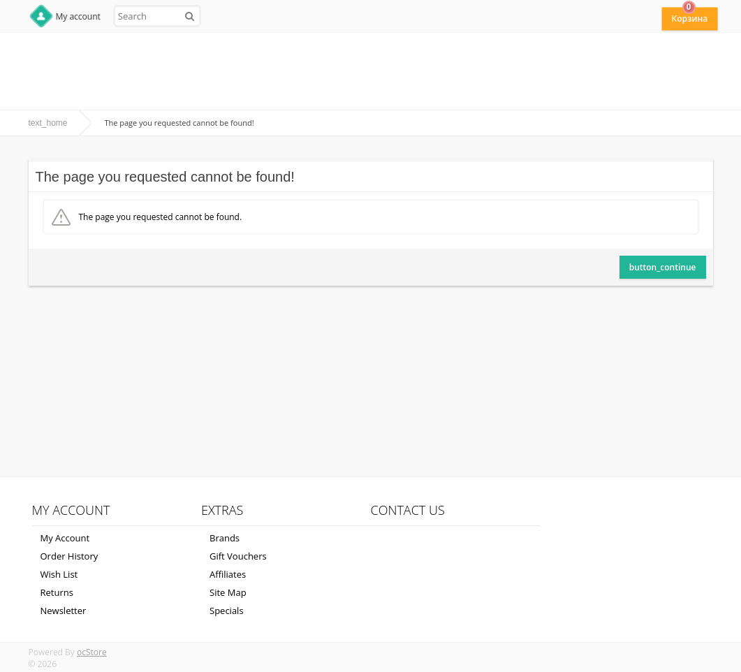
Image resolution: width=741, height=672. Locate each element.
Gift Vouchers (238, 556)
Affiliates (228, 574)
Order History (69, 556)
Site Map (228, 592)
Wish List (59, 574)
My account (78, 16)
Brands (225, 538)
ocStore (92, 652)
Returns (57, 592)
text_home (48, 123)
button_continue (662, 267)
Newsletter (64, 610)
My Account (65, 538)
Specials (227, 610)
